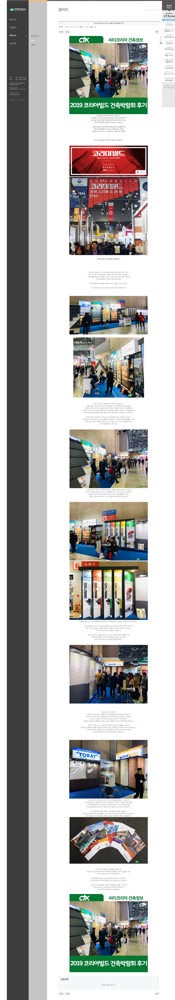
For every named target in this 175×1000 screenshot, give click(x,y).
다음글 (67, 32)
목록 (157, 32)
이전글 (61, 32)
